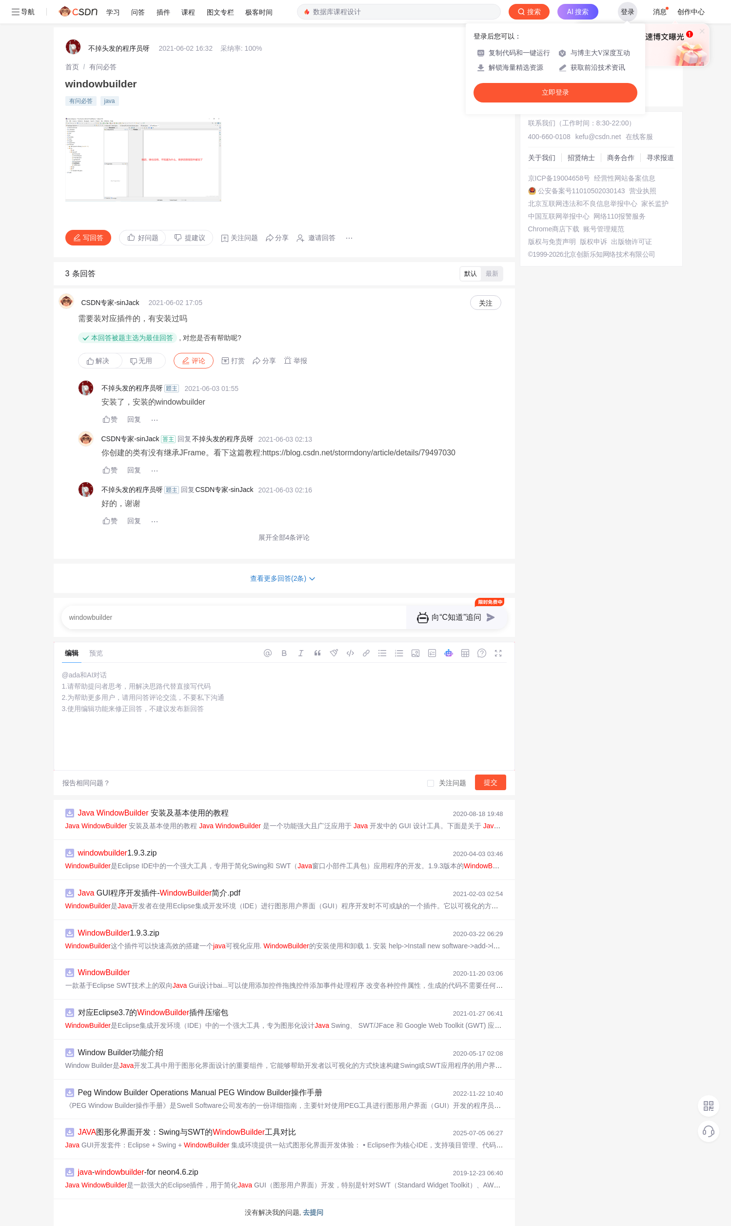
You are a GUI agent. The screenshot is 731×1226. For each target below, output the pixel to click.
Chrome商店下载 (554, 229)
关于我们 (541, 158)
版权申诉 (593, 241)
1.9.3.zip (117, 853)
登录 (627, 12)
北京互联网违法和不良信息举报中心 (582, 203)
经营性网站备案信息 (624, 178)
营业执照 (642, 191)
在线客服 (639, 137)
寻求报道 (660, 158)
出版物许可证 (631, 241)
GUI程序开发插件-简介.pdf (159, 893)
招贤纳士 (581, 158)
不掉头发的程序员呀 (119, 48)
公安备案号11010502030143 (581, 191)
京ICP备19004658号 (559, 178)
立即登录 (555, 92)
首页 (72, 67)
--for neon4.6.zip (138, 1172)
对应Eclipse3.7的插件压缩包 (153, 1012)
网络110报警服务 (619, 216)
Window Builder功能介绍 (120, 1052)
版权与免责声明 (552, 241)
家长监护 (655, 203)
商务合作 (620, 158)
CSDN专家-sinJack (110, 302)
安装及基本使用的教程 (153, 813)
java (109, 101)
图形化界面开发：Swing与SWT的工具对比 (187, 1132)
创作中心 (691, 12)
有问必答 (103, 67)
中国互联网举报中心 (559, 216)
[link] (72, 67)
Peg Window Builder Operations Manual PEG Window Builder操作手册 (200, 1092)
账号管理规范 (603, 229)
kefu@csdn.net (598, 137)
